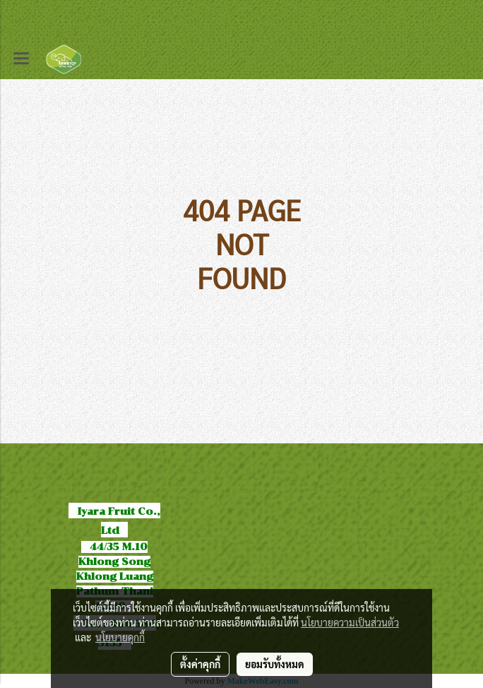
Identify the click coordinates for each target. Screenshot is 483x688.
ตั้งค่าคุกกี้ (200, 664)
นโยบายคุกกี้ (120, 637)
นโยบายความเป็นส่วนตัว (350, 622)
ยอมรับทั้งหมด (274, 664)
